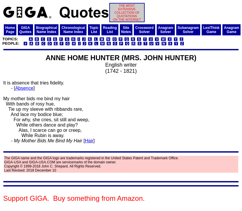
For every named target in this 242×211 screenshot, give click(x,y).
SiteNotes (126, 30)
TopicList (93, 30)
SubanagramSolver (188, 30)
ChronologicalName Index (73, 30)
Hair (89, 140)
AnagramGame (231, 30)
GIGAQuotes (25, 30)
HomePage (10, 30)
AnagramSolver (165, 30)
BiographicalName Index (46, 30)
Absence (24, 88)
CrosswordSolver (144, 30)
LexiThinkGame (211, 30)
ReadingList (110, 30)
